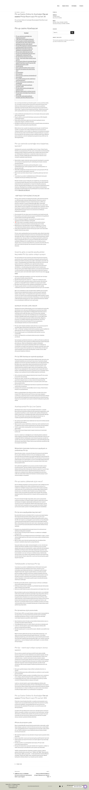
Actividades (74, 5)
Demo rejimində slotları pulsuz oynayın (25, 67)
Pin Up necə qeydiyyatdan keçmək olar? (25, 53)
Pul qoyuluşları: (19, 72)
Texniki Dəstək (19, 66)
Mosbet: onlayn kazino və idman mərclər (25, 91)
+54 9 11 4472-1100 (13, 786)
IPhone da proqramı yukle (22, 64)
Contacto (81, 5)
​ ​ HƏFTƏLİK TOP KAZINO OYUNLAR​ (25, 39)
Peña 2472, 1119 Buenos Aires (13, 784)
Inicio (58, 5)
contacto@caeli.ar (13, 787)
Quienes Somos (65, 5)
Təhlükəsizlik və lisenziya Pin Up (23, 55)
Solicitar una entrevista (33, 786)
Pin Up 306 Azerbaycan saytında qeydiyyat (26, 45)
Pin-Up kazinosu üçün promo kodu (24, 56)
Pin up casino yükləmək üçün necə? (24, 52)
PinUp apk (19, 764)
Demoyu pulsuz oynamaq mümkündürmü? (26, 75)
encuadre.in (76, 786)
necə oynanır (19, 77)
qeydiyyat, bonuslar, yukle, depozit (24, 44)
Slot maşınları (19, 74)
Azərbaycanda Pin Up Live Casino (24, 47)
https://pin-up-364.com (24, 190)
